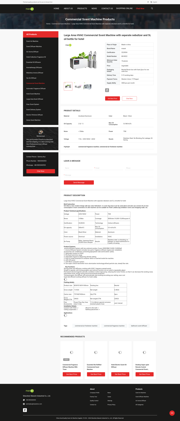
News (109, 392)
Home (48, 24)
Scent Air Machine (32, 41)
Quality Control (94, 400)
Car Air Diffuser (31, 78)
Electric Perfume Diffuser (34, 115)
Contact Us (93, 404)
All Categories (139, 404)
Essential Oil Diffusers (33, 62)
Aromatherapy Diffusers (34, 67)
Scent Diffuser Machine (34, 46)
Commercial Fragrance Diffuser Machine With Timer (70, 367)
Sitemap (109, 400)
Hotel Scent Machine (33, 94)
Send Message (78, 183)
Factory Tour (93, 396)
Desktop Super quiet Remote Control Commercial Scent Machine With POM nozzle (144, 367)
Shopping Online (124, 8)
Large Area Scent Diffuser (34, 99)
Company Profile (94, 392)
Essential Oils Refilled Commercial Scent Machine (94, 367)
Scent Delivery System (33, 109)
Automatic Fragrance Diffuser (36, 88)
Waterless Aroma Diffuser (34, 73)
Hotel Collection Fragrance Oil (36, 57)
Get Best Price (112, 98)
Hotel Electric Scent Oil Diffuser (119, 366)
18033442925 (41, 161)
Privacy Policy (111, 404)
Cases (109, 396)
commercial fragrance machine (114, 326)
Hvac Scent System (32, 104)
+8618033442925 (40, 165)
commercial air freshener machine (86, 326)
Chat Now (40, 171)
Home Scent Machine (33, 120)
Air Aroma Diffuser (32, 52)
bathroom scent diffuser (139, 326)
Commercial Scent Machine (61, 24)
